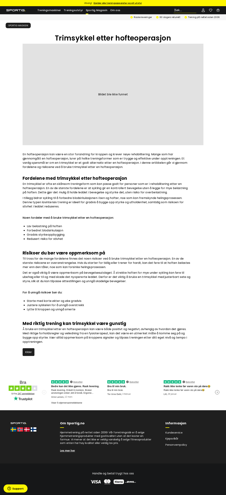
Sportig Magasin (96, 10)
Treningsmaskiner (49, 10)
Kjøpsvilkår (171, 438)
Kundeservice (173, 432)
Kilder (28, 352)
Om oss (115, 10)
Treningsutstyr (73, 10)
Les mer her (67, 450)
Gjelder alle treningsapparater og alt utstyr (117, 3)
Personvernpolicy (176, 445)
